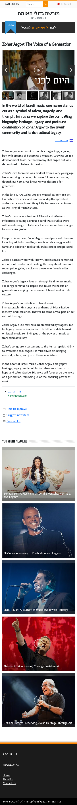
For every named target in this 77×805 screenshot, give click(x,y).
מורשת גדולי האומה (39, 13)
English (64, 4)
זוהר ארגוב (64, 140)
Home (6, 775)
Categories (12, 4)
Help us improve (14, 409)
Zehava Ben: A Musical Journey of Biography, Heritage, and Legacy (37, 495)
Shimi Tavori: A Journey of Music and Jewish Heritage (36, 609)
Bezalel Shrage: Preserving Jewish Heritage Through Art (38, 723)
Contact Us (11, 421)
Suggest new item (15, 415)
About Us (8, 779)
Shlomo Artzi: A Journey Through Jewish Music (32, 666)
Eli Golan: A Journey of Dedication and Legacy (32, 553)
